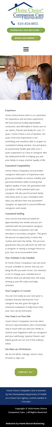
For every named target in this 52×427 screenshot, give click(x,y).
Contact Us (25, 372)
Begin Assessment (25, 38)
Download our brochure (25, 30)
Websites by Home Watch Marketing (25, 423)
